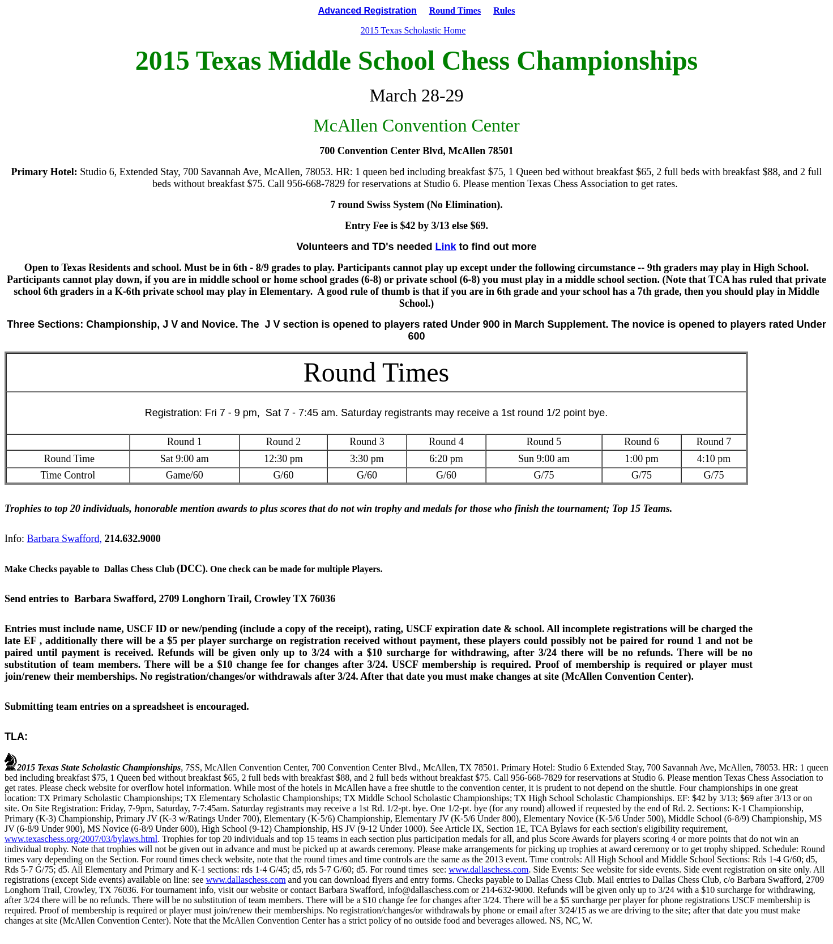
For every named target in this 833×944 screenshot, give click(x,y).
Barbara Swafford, (64, 538)
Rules (504, 10)
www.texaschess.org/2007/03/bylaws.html (81, 839)
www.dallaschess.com (488, 869)
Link (445, 246)
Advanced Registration (367, 10)
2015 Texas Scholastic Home (413, 30)
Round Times (455, 10)
